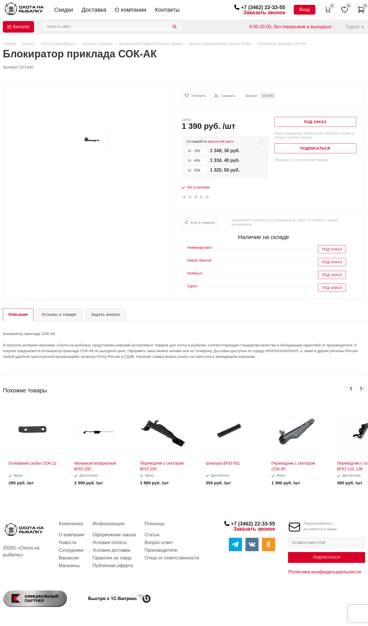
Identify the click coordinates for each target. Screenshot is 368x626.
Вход (304, 9)
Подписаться (326, 557)
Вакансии (69, 557)
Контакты (167, 10)
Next (361, 388)
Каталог (21, 26)
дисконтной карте (220, 141)
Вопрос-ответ (159, 542)
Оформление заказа (114, 534)
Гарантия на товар (112, 557)
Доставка (94, 10)
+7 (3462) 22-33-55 (263, 7)
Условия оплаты (110, 542)
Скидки (63, 10)
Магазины (69, 565)
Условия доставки (112, 550)
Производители (161, 550)
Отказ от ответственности (172, 557)
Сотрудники (71, 550)
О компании (130, 10)
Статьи (152, 534)
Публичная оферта (113, 565)
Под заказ (332, 249)
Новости (67, 542)
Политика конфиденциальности (324, 572)
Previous (351, 388)
